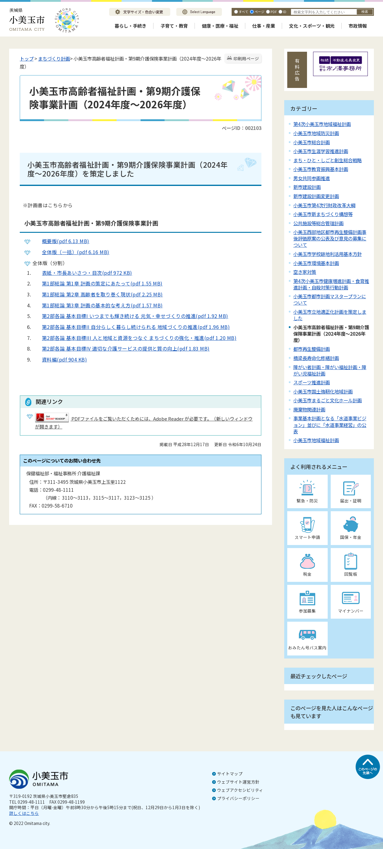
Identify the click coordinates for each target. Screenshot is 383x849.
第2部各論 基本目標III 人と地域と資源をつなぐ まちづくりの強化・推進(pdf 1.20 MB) (134, 337)
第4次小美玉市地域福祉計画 (322, 124)
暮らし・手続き (131, 26)
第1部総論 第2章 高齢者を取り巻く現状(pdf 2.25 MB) (98, 294)
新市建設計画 (307, 186)
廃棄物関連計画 (309, 409)
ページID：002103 (241, 127)
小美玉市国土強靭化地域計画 (323, 391)
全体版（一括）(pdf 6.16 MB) (71, 252)
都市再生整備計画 (311, 348)
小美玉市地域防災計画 (316, 133)
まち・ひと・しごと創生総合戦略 (327, 160)
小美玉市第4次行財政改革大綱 (324, 205)
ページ (259, 11)
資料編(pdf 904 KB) (60, 359)
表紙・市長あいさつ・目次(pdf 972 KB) (82, 272)
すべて (243, 11)
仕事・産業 (263, 26)
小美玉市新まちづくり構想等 (323, 214)
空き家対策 (304, 271)
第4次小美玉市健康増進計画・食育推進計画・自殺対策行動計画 (331, 284)
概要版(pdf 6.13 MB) (61, 241)
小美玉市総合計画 (311, 142)
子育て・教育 (174, 26)
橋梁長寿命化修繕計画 (316, 358)
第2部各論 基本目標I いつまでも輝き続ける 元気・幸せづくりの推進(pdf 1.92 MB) (130, 316)
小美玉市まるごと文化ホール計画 (327, 400)
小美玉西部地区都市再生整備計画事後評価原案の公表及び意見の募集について (329, 238)
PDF (274, 11)
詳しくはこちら (24, 813)
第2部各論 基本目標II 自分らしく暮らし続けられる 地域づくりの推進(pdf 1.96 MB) (131, 326)
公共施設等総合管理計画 (318, 223)
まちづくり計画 (54, 58)
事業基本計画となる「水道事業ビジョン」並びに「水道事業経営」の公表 (329, 424)
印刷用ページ (246, 58)
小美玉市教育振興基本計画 (320, 169)
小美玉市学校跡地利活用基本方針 (327, 253)
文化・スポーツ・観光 (312, 26)
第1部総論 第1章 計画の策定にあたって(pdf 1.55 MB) (98, 283)
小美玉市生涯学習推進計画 (320, 151)
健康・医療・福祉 (220, 26)
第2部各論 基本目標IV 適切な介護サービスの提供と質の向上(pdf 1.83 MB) (121, 348)
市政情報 (358, 26)
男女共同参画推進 (311, 178)
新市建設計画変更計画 (316, 196)
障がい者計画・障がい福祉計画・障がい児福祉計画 (329, 370)
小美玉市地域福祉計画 (316, 440)
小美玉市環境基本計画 (316, 263)
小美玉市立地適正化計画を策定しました (329, 314)
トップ (26, 58)
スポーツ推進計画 (311, 382)
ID (284, 11)
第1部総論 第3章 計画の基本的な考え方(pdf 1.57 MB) (98, 305)
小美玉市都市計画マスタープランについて (329, 299)
